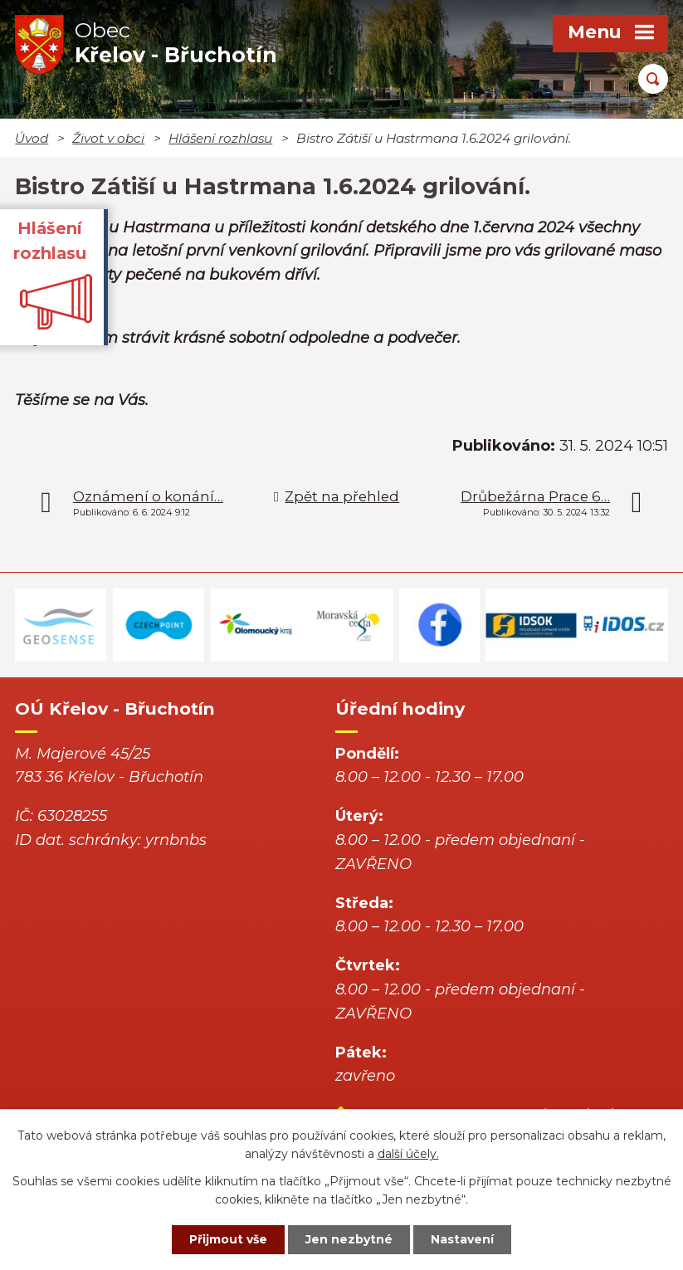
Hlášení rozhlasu (220, 138)
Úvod (31, 138)
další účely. (408, 1154)
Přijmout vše (228, 1239)
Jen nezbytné (349, 1239)
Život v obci (108, 138)
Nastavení (462, 1239)
